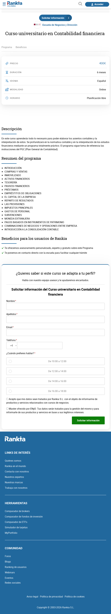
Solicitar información (57, 18)
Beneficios (21, 47)
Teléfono (11, 340)
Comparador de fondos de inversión (24, 516)
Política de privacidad (51, 596)
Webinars (10, 572)
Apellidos (11, 314)
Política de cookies (75, 596)
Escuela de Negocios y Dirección (59, 25)
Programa (7, 47)
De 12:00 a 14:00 (57, 371)
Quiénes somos (13, 460)
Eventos (9, 578)
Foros (8, 556)
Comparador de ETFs (16, 522)
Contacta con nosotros (17, 471)
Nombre (10, 301)
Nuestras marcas (14, 482)
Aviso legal (32, 596)
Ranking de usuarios (15, 567)
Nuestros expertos (14, 477)
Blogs (8, 561)
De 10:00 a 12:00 (57, 361)
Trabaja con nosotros (16, 487)
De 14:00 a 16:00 (57, 381)
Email (9, 327)
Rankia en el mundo (15, 466)
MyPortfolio (11, 532)
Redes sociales (13, 582)
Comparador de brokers (17, 511)
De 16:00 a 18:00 (57, 391)
